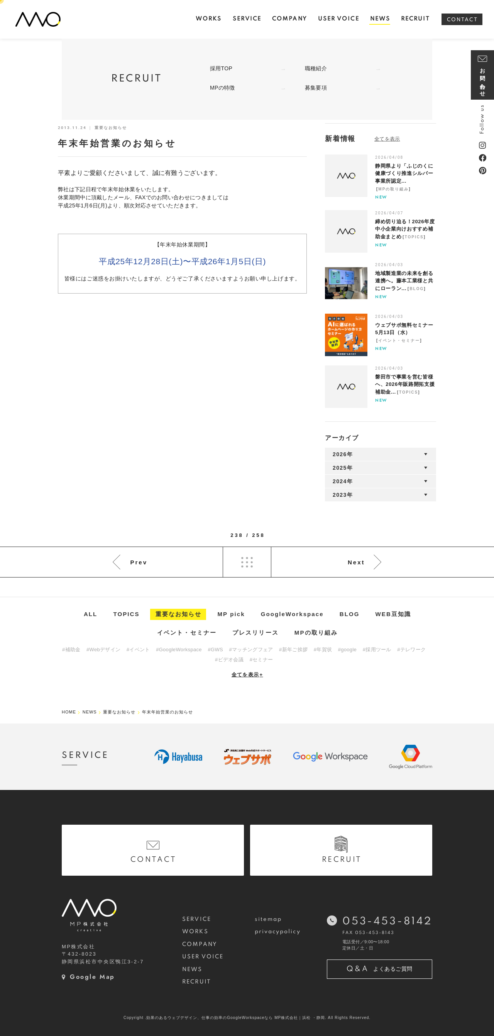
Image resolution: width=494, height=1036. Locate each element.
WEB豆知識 (393, 614)
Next (356, 562)
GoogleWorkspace (292, 614)
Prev (138, 562)
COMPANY (199, 944)
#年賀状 (323, 649)
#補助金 (71, 649)
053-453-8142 (387, 921)
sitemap (268, 919)
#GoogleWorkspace (179, 649)
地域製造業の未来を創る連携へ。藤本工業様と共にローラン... (404, 280)
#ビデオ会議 (229, 659)
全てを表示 (247, 675)
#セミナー (261, 659)
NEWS (192, 969)
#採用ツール (377, 649)
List (247, 562)
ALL (90, 614)
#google (347, 649)
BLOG (416, 289)
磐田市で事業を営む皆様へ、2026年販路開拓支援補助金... (405, 384)
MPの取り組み (393, 189)
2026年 (343, 454)
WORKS (195, 931)
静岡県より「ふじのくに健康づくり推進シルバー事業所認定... (404, 173)
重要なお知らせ (179, 614)
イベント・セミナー (399, 340)
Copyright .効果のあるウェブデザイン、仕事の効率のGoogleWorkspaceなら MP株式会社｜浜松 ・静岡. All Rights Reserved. (247, 1018)
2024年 (343, 481)
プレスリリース (255, 632)
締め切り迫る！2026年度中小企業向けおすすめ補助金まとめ (405, 229)
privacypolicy (278, 931)
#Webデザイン (103, 649)
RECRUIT (196, 982)
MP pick (231, 614)
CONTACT (462, 19)
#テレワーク (411, 649)
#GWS (215, 649)
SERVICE (196, 919)
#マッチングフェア (251, 649)
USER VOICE (202, 957)
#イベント (138, 649)
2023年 (343, 495)
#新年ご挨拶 (293, 649)
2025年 (343, 468)
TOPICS (414, 237)
